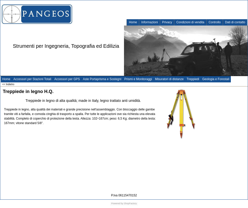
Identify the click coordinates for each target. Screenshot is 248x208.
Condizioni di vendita (190, 22)
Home (133, 22)
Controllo (215, 22)
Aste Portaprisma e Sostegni (102, 79)
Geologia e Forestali (215, 79)
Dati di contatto (235, 22)
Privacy (167, 22)
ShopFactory (130, 203)
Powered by (117, 203)
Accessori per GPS (67, 79)
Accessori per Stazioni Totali (32, 79)
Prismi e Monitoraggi (138, 79)
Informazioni (149, 22)
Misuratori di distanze (169, 79)
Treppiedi (193, 79)
